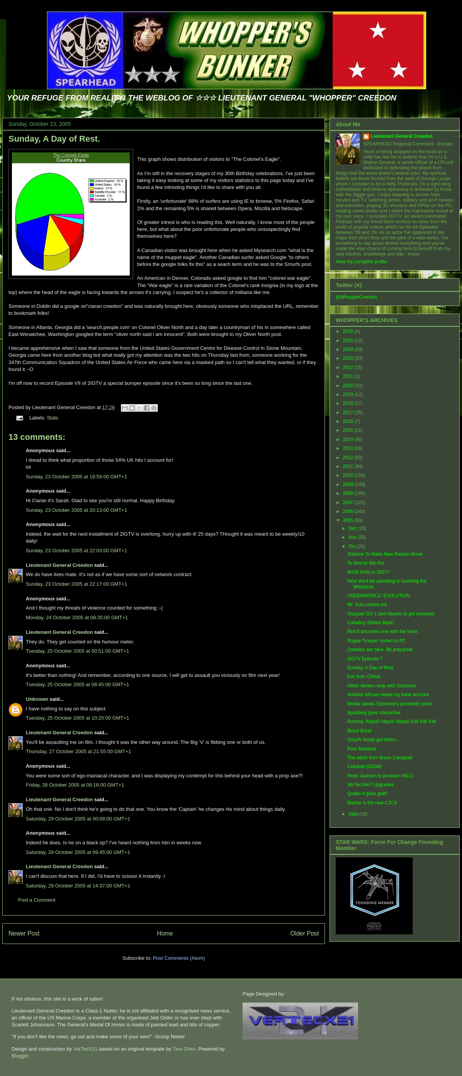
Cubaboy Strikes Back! (370, 622)
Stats (53, 418)
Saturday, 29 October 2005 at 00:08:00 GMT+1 (78, 819)
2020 (349, 385)
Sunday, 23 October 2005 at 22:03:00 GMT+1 (76, 550)
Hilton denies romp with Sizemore (381, 685)
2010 (349, 475)
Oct (352, 546)
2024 (349, 349)
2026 (349, 331)
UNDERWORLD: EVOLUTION (378, 595)
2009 (349, 484)
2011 (349, 466)
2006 (349, 511)
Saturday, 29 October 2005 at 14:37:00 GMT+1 (78, 886)
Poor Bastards (362, 749)
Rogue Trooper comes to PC (376, 640)
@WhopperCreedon (356, 297)
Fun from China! (363, 676)
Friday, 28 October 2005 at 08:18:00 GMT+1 (75, 785)
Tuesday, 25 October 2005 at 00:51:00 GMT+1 (77, 651)
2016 (349, 421)
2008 (349, 493)
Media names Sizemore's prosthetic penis (390, 704)
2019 (349, 394)
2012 (349, 457)
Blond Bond (359, 730)
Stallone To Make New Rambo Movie (385, 554)
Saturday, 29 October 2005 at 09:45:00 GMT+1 (78, 852)
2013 (349, 448)
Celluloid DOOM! (364, 766)
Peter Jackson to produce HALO (380, 776)
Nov (353, 537)
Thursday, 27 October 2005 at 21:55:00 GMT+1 (78, 751)
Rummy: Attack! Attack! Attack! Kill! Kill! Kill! (391, 721)
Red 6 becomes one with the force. (382, 631)
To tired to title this (366, 563)
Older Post (304, 933)
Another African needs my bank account (388, 694)
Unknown (37, 699)
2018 (349, 403)
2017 (349, 412)
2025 (349, 340)
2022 (349, 367)
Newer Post (24, 933)
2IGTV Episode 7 (364, 659)
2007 (349, 502)
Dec (353, 528)
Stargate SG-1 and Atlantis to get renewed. (391, 614)
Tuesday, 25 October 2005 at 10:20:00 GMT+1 (77, 718)
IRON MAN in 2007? (368, 572)
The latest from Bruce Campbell (379, 757)
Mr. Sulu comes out (367, 604)
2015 (349, 430)
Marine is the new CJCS (372, 802)
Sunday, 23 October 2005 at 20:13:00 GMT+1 (76, 510)
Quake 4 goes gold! (367, 793)
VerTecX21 (85, 1049)
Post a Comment (36, 900)
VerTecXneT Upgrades (370, 784)
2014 (349, 439)
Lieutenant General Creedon (59, 565)
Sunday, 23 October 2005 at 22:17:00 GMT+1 (76, 584)
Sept (353, 814)
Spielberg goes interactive (373, 712)
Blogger (20, 1056)
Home (165, 933)
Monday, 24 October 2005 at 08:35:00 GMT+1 (77, 617)
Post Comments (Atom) (179, 958)
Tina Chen (184, 1049)
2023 (349, 358)
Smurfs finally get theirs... (373, 739)
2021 (349, 376)
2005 (349, 520)
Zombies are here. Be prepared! (380, 649)
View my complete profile (361, 261)
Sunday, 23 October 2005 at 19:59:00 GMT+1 (76, 477)
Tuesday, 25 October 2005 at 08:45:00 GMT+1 (77, 684)
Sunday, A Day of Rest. (54, 139)
